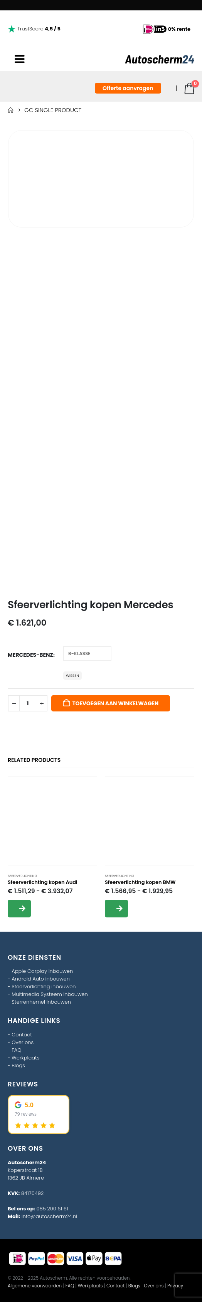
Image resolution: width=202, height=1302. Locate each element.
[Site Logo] (159, 59)
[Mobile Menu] (20, 59)
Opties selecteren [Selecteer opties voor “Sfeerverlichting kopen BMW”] (116, 908)
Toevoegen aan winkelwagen (115, 703)
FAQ (16, 1050)
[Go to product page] (52, 821)
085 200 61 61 (52, 1208)
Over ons (23, 1042)
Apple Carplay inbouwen (42, 971)
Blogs (18, 1065)
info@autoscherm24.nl (49, 1216)
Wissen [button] (72, 675)
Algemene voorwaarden (35, 1286)
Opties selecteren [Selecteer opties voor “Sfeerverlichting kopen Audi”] (19, 908)
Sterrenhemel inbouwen (41, 1002)
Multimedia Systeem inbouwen (50, 994)
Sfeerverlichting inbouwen (44, 986)
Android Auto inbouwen (41, 978)
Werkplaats (25, 1057)
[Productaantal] (27, 703)
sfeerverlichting (22, 876)
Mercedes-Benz (30, 655)
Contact (22, 1034)
